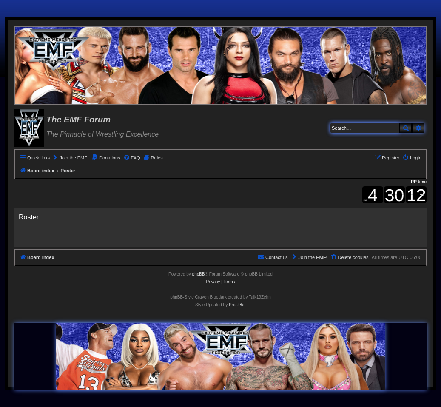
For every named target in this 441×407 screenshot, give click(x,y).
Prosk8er (237, 304)
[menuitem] (70, 158)
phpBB (198, 274)
